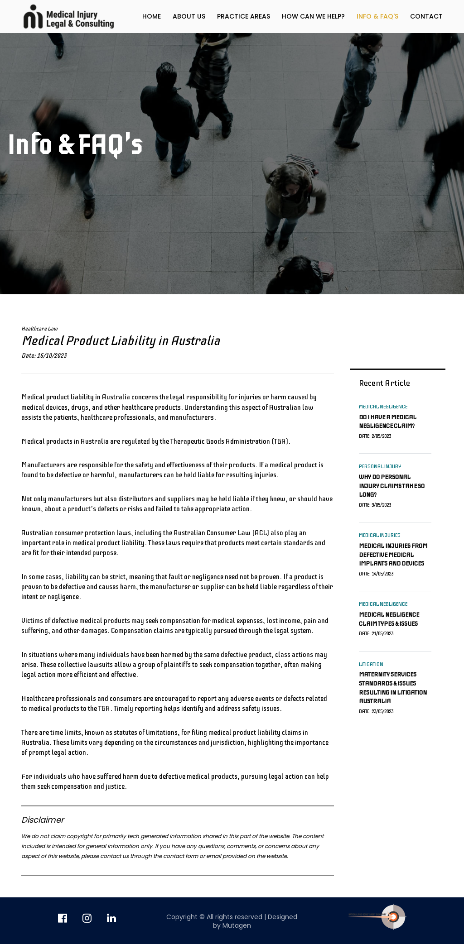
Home (151, 16)
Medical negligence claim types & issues (389, 619)
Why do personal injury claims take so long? (392, 485)
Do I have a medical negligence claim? (387, 421)
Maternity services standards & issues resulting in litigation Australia (393, 688)
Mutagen (236, 925)
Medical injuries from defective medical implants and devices (393, 554)
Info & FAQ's (377, 16)
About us (189, 16)
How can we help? (313, 16)
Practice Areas (243, 16)
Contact (426, 16)
